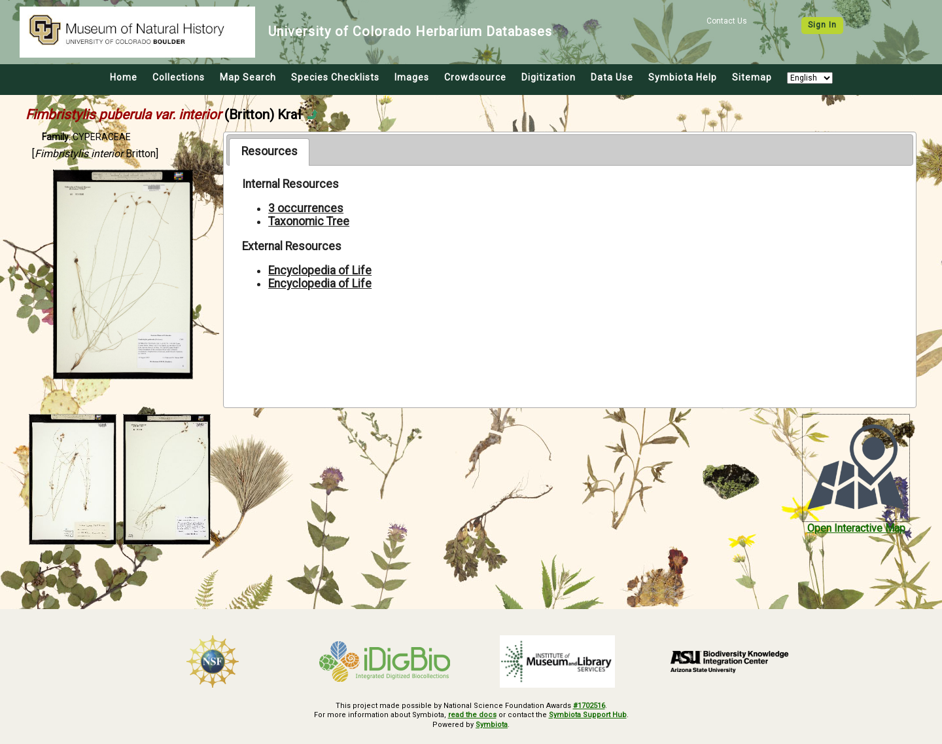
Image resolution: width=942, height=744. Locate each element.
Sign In (822, 24)
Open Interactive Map (856, 528)
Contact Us (726, 21)
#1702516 (589, 705)
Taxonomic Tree (308, 221)
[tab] (269, 152)
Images (411, 77)
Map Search (248, 77)
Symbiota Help (682, 77)
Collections (178, 77)
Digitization (548, 77)
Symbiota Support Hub (588, 715)
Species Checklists (335, 77)
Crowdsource (475, 77)
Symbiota (492, 724)
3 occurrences (305, 208)
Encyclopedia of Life (320, 270)
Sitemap (752, 77)
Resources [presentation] (269, 151)
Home (123, 77)
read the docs (472, 715)
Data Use (612, 77)
